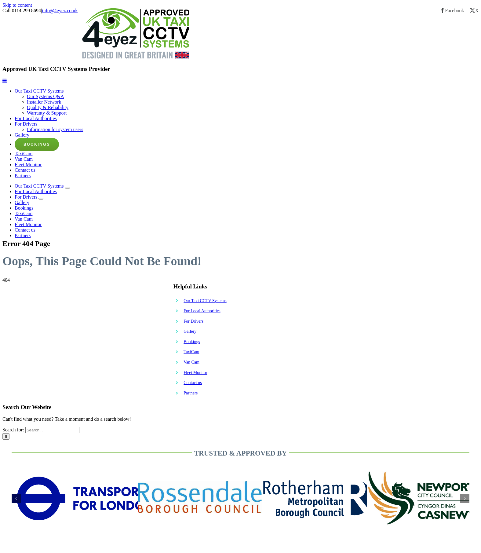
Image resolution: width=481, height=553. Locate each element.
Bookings (192, 341)
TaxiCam (191, 352)
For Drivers (193, 321)
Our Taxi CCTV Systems (205, 300)
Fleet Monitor (195, 372)
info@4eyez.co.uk (60, 10)
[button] (16, 498)
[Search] (5, 436)
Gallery (190, 331)
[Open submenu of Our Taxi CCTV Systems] (67, 188)
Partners (191, 393)
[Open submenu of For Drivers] (40, 199)
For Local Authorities (202, 311)
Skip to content (17, 5)
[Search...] (52, 430)
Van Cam (191, 362)
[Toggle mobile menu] (4, 80)
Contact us (193, 382)
